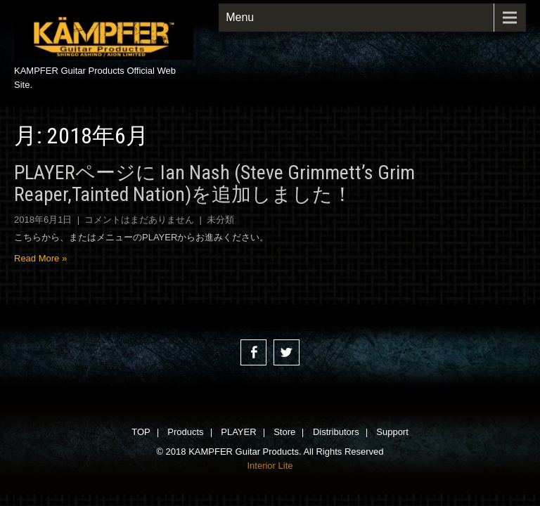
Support (392, 433)
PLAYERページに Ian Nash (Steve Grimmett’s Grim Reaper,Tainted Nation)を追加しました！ (214, 183)
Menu (240, 17)
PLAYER (238, 433)
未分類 (220, 219)
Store (284, 433)
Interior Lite (269, 465)
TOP (140, 433)
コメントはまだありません (139, 219)
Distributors (336, 433)
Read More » (40, 258)
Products (185, 433)
